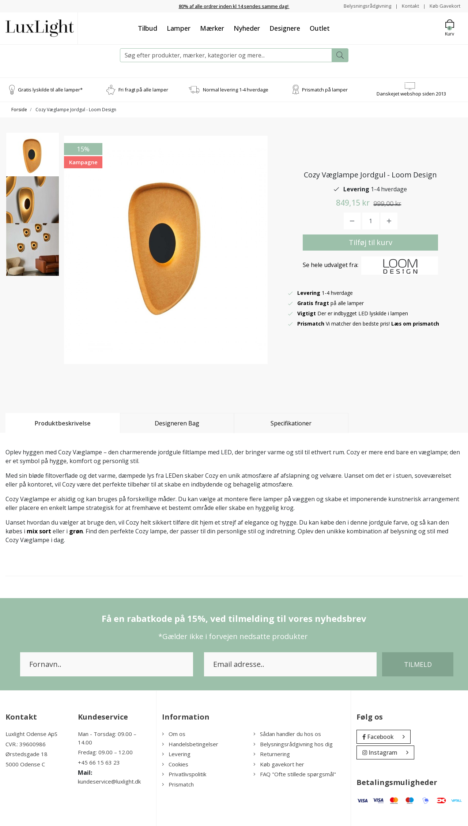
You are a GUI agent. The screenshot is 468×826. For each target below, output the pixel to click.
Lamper (178, 27)
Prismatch (178, 784)
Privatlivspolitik (184, 774)
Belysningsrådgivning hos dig (293, 743)
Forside (19, 109)
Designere (284, 27)
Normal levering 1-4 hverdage (235, 89)
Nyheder (247, 27)
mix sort (39, 531)
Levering (176, 754)
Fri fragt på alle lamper (143, 89)
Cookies (175, 763)
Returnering (271, 754)
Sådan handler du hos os (287, 733)
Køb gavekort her (278, 763)
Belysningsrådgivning (363, 5)
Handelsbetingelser (190, 743)
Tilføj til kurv (370, 242)
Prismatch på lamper (325, 89)
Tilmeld (418, 664)
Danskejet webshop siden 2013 (411, 93)
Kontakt (408, 5)
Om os (173, 733)
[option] (32, 162)
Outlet (320, 27)
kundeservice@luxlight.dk (109, 781)
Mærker (212, 27)
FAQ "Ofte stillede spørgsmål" (294, 774)
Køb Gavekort (444, 5)
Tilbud (147, 27)
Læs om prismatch (415, 323)
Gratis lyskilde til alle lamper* (50, 89)
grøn (76, 531)
